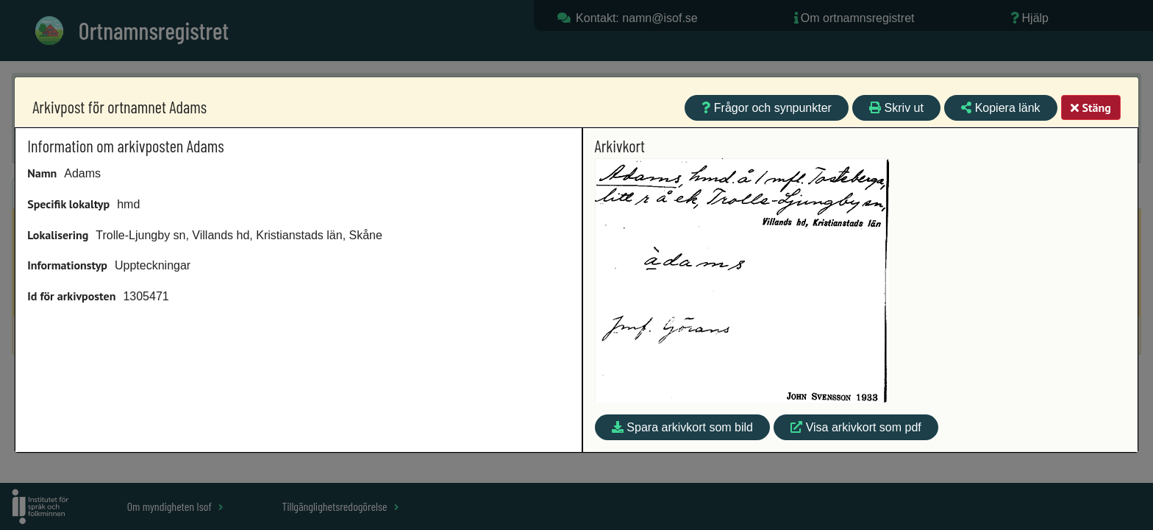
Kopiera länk (1000, 108)
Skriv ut (896, 108)
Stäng (1090, 107)
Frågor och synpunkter (767, 108)
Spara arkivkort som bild (682, 427)
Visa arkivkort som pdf (855, 427)
